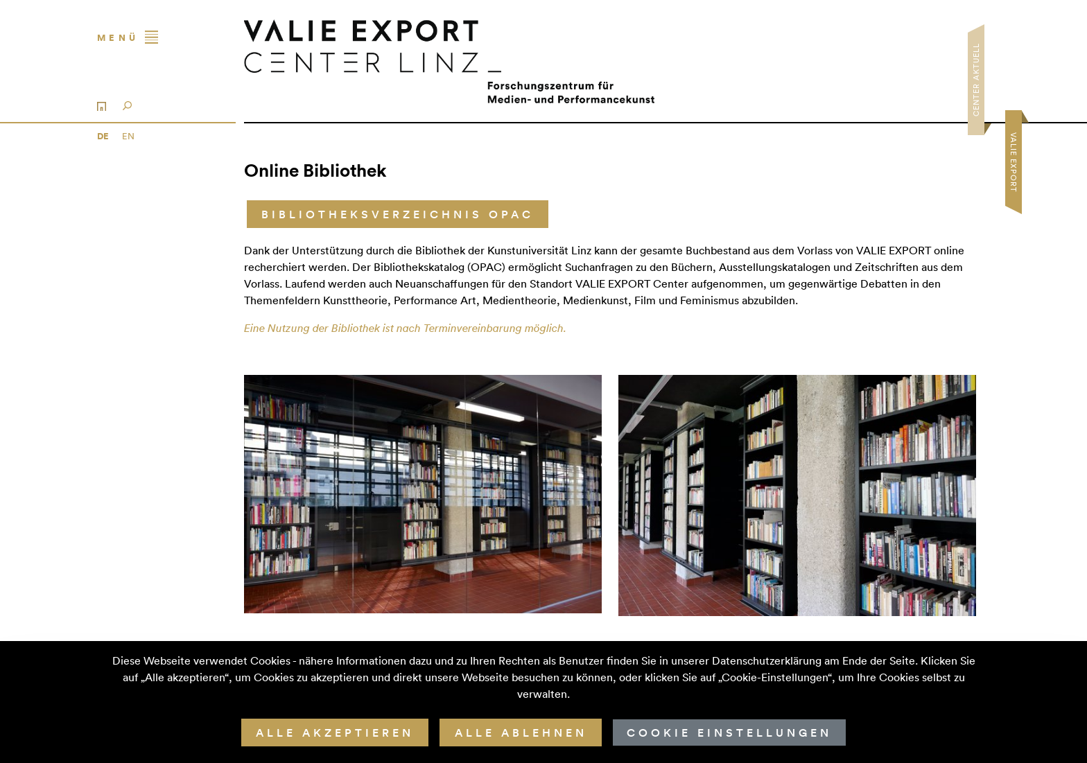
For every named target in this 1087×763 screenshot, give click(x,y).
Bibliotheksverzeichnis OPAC (397, 214)
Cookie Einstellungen (729, 732)
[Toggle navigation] (160, 37)
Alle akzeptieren (335, 732)
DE (104, 136)
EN (128, 136)
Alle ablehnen (521, 732)
